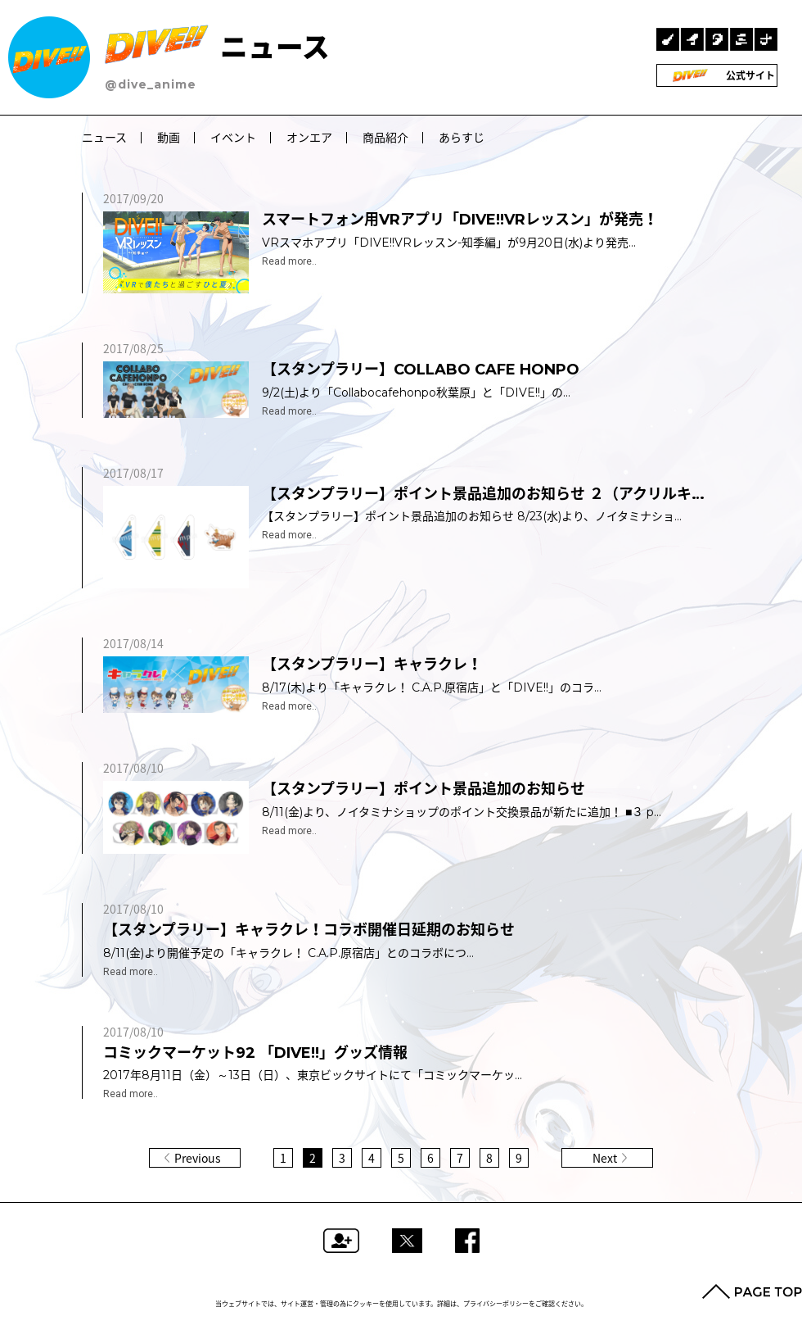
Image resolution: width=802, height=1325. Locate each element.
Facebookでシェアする (467, 1240)
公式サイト (717, 75)
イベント (233, 137)
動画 (168, 137)
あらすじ (461, 137)
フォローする (341, 1240)
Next (604, 1158)
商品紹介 (385, 137)
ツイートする (407, 1240)
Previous (197, 1158)
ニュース (217, 47)
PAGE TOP (752, 1291)
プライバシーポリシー (496, 1304)
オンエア (309, 137)
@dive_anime (150, 84)
